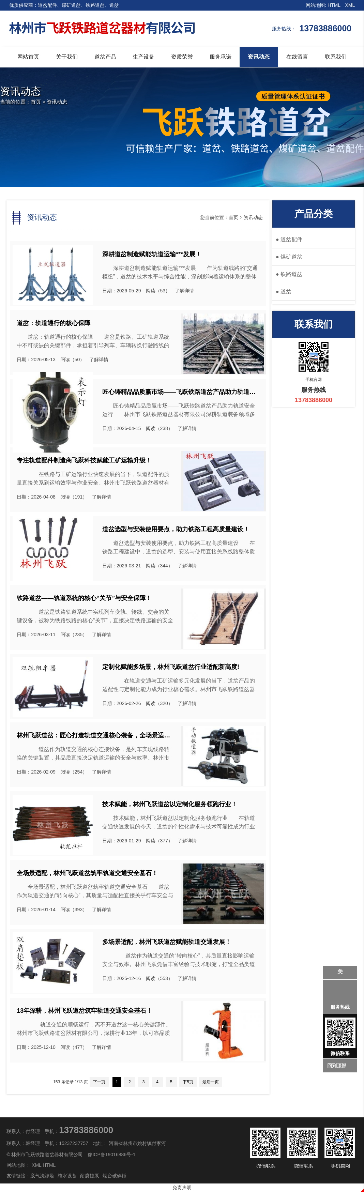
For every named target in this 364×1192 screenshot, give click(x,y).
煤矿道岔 (289, 257)
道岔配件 (289, 239)
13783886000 (86, 1130)
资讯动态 (259, 57)
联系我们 (336, 57)
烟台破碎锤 (114, 1175)
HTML (334, 5)
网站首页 (28, 57)
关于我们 (67, 57)
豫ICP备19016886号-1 (111, 1154)
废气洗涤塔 (42, 1175)
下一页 (99, 1082)
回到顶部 (336, 1065)
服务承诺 (220, 57)
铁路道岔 (289, 274)
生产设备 (143, 57)
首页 (36, 102)
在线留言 (297, 57)
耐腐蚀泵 (89, 1175)
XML (350, 5)
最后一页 (210, 1082)
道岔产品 (105, 57)
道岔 (283, 291)
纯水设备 (67, 1175)
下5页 (188, 1082)
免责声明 (182, 1187)
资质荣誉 (182, 57)
